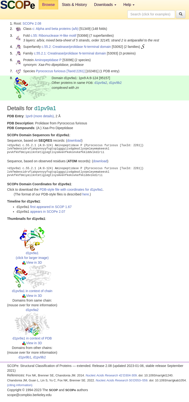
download (74, 140)
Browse (48, 5)
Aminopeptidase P (48, 60)
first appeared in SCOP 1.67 (51, 207)
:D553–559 (122, 380)
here (85, 194)
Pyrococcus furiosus (51, 71)
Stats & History (74, 5)
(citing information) (19, 385)
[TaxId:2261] (76, 71)
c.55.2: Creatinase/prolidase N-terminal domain (76, 47)
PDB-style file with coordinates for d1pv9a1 (71, 189)
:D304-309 (111, 375)
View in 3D (32, 262)
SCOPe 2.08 (31, 23)
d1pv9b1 (24, 357)
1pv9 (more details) (39, 116)
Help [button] (129, 5)
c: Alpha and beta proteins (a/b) (55, 29)
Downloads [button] (105, 5)
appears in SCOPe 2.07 (47, 211)
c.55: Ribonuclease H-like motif (53, 35)
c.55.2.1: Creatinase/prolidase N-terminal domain (70, 53)
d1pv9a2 (100, 83)
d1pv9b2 (115, 83)
